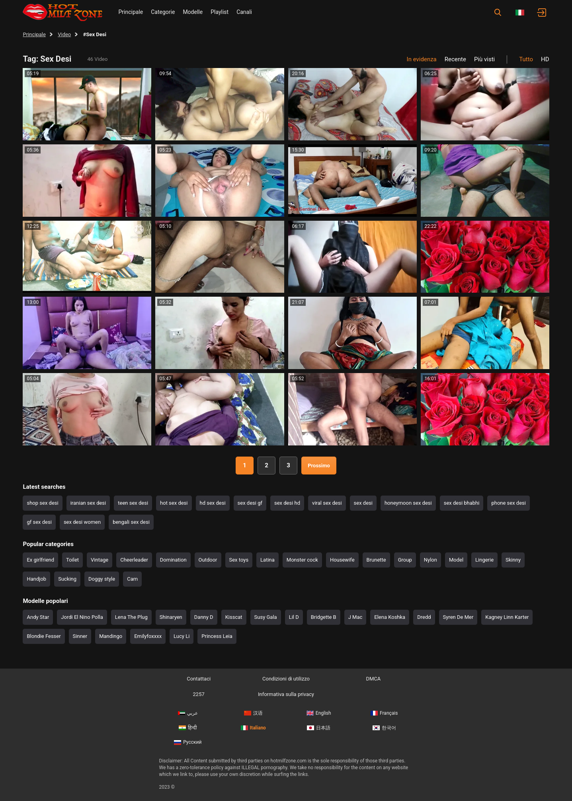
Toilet (72, 560)
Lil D (294, 617)
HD (545, 59)
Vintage (99, 560)
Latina (267, 560)
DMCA (373, 679)
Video (64, 34)
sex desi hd (287, 503)
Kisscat (233, 617)
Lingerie (484, 560)
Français (384, 713)
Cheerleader (134, 560)
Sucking (67, 579)
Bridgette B (323, 617)
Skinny (513, 560)
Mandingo (110, 636)
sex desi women (82, 522)
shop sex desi (42, 503)
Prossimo (319, 466)
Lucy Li (181, 636)
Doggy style (101, 579)
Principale (130, 12)
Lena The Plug (131, 617)
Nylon (430, 560)
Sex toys (239, 560)
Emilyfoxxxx (148, 636)
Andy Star (38, 617)
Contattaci (199, 679)
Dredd (424, 617)
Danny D (203, 617)
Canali (244, 12)
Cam (132, 579)
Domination (173, 560)
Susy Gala (265, 617)
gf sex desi (39, 522)
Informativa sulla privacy (286, 694)
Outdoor (208, 560)
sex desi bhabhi (462, 503)
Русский (187, 742)
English (318, 713)
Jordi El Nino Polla (82, 617)
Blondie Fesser (44, 636)
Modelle (193, 12)
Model (456, 560)
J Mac (355, 617)
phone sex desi (508, 503)
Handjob (36, 579)
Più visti (484, 59)
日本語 (318, 728)
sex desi (363, 503)
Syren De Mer (458, 617)
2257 (199, 694)
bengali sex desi (131, 522)
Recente (455, 59)
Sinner (80, 636)
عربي (188, 713)
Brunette (376, 560)
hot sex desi (173, 503)
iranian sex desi (88, 503)
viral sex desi (327, 503)
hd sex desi (213, 503)
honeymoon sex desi (408, 503)
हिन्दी (188, 728)
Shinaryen (171, 617)
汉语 (253, 713)
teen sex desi (133, 503)
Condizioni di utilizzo (286, 679)
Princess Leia (216, 636)
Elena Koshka (389, 617)
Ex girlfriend (40, 560)
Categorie (163, 12)
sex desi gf (250, 503)
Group (405, 560)
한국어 (384, 728)
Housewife (342, 560)
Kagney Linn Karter (507, 617)
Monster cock (302, 560)
